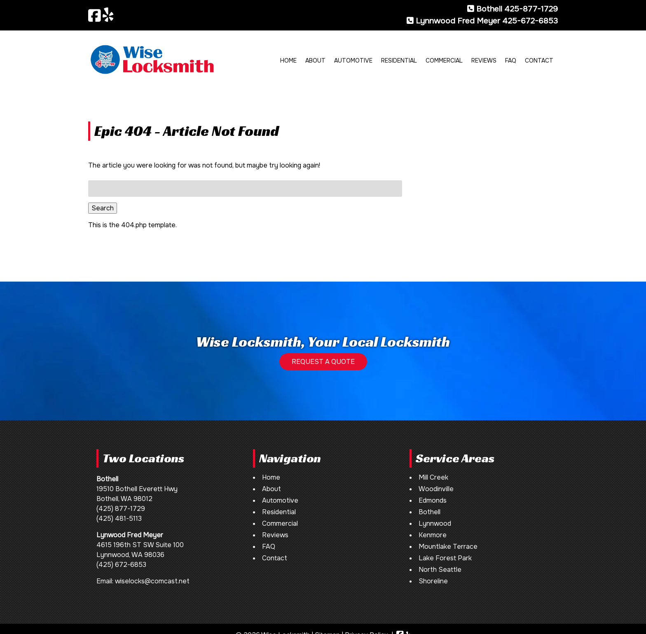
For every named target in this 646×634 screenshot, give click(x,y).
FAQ (510, 60)
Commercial (444, 60)
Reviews (483, 60)
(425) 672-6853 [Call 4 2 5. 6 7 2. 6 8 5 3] (121, 564)
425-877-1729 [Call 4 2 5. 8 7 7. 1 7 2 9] (531, 9)
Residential (399, 60)
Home (288, 60)
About (315, 60)
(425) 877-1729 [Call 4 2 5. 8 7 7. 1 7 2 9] (120, 508)
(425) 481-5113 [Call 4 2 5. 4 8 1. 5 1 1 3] (119, 518)
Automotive (353, 60)
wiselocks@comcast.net (152, 581)
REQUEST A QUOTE (323, 361)
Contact (539, 60)
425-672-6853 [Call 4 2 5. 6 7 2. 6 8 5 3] (530, 21)
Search (102, 208)
